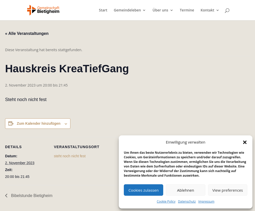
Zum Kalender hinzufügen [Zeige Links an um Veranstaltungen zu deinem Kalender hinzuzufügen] (39, 123)
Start (103, 10)
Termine (187, 10)
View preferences (227, 190)
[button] (244, 142)
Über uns (160, 10)
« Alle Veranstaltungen (27, 33)
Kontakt (207, 10)
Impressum (206, 201)
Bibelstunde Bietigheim (31, 195)
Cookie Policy (166, 201)
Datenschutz (187, 201)
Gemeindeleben (127, 10)
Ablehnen (185, 190)
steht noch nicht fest (70, 156)
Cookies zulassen (143, 190)
